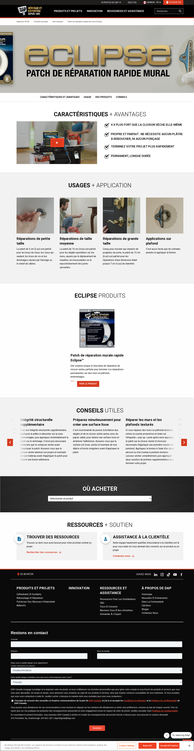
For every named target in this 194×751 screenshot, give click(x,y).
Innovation (95, 11)
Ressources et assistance (125, 11)
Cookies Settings (126, 746)
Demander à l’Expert (110, 614)
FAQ (102, 603)
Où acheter (173, 2)
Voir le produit (85, 384)
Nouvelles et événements (155, 598)
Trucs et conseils (108, 606)
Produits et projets (68, 11)
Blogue (145, 609)
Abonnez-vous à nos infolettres (116, 610)
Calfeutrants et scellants (29, 594)
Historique (147, 594)
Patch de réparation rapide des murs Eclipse (85, 22)
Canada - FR (151, 2)
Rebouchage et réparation (30, 598)
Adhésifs (21, 605)
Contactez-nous (121, 556)
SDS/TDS (132, 2)
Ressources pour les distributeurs (118, 599)
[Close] (189, 746)
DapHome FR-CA (23, 22)
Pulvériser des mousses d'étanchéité (36, 601)
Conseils (121, 97)
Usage (87, 97)
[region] (97, 746)
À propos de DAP (110, 2)
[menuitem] (110, 2)
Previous (10, 442)
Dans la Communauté (153, 601)
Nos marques (58, 22)
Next (184, 442)
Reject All (147, 746)
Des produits (103, 97)
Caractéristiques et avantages (60, 97)
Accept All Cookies (169, 746)
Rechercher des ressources (42, 552)
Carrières (146, 605)
